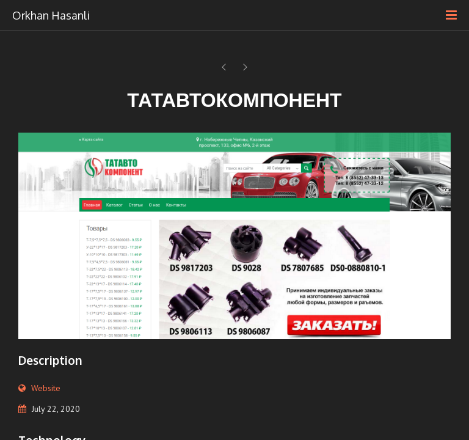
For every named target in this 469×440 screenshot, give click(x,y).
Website (45, 388)
